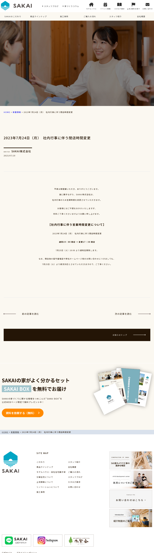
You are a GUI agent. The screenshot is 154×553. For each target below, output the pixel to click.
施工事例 (64, 16)
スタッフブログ (51, 6)
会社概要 (141, 16)
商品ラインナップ (38, 16)
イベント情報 (105, 6)
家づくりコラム (72, 6)
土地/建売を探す (133, 6)
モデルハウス (91, 6)
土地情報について (45, 482)
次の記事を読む (132, 313)
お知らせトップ (129, 335)
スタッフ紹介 (115, 16)
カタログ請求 (119, 6)
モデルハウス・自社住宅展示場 (51, 472)
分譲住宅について (45, 477)
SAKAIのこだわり (12, 16)
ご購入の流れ (90, 16)
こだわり (41, 462)
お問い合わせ (148, 6)
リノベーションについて (48, 487)
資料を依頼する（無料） (21, 413)
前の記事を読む (21, 313)
